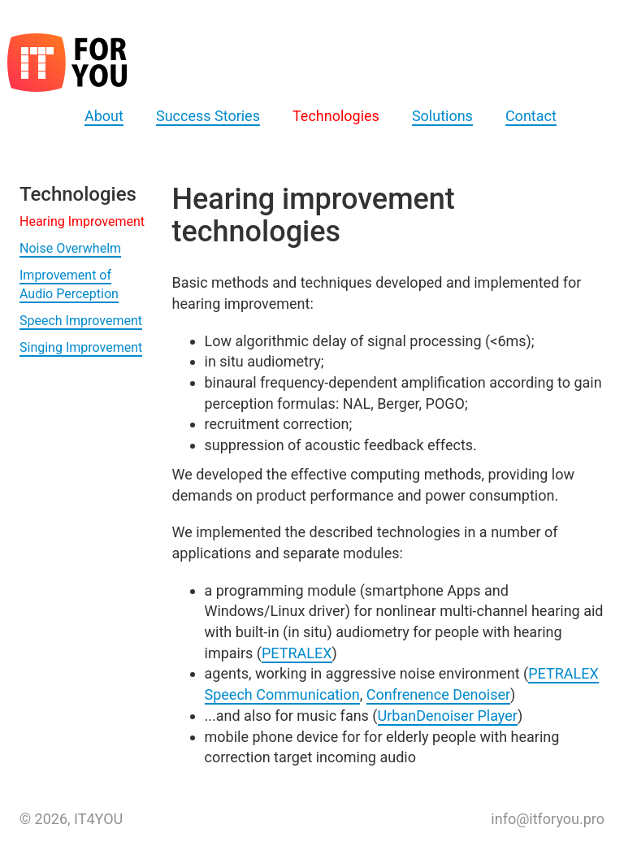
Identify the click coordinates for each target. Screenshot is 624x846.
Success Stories (208, 116)
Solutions (442, 116)
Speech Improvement (81, 320)
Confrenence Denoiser (438, 694)
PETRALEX (297, 653)
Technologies (335, 116)
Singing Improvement (81, 347)
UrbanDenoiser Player (448, 715)
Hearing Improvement (82, 221)
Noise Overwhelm (70, 248)
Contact (531, 116)
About (104, 116)
